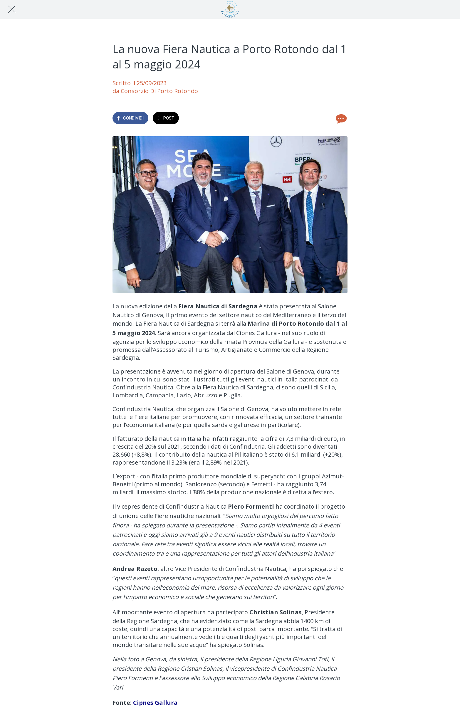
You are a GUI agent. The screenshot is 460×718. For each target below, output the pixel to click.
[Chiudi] (11, 9)
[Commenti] (340, 119)
